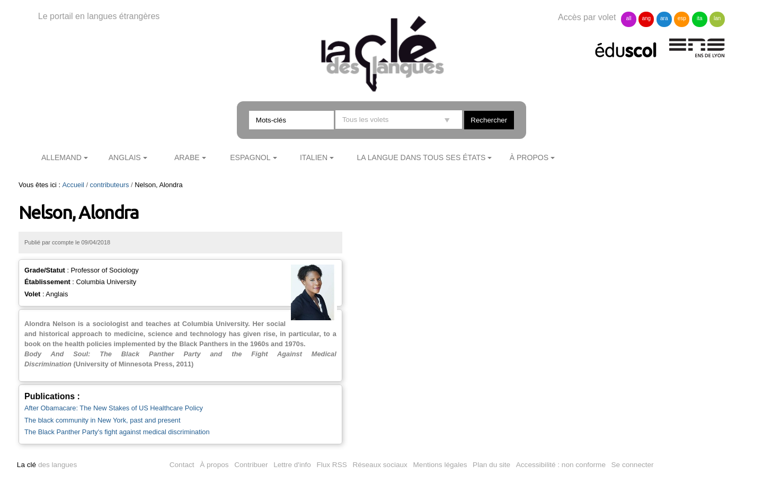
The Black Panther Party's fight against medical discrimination (117, 432)
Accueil (73, 185)
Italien (313, 157)
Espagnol (250, 157)
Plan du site (491, 465)
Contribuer (251, 465)
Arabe (187, 157)
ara (664, 18)
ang (646, 18)
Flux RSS (331, 465)
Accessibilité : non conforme (561, 465)
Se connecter (632, 465)
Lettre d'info (292, 465)
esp (682, 18)
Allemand (61, 157)
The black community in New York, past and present (102, 420)
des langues (47, 465)
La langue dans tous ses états (421, 157)
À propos (529, 157)
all (628, 18)
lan (717, 18)
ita (700, 18)
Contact (182, 465)
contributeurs (109, 185)
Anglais (125, 157)
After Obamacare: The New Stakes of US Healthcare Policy (113, 408)
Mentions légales (440, 465)
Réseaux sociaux (379, 465)
